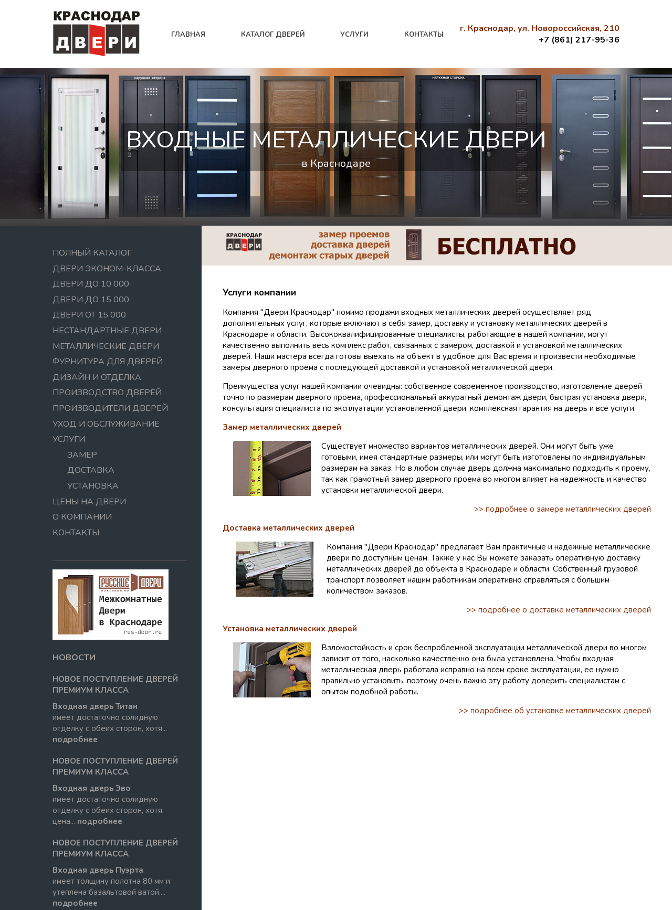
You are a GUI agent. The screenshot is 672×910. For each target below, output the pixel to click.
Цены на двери (89, 501)
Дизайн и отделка (96, 377)
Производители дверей (110, 408)
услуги (354, 34)
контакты (424, 34)
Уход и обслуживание (106, 424)
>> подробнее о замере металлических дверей (562, 509)
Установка (93, 486)
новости (74, 657)
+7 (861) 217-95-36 (579, 40)
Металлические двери (105, 346)
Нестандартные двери (107, 330)
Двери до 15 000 (90, 299)
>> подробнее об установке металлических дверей (555, 710)
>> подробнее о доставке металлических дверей (559, 610)
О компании (82, 517)
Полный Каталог (92, 253)
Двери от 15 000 (89, 315)
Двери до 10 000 (90, 284)
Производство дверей (107, 392)
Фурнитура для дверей (107, 361)
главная (188, 34)
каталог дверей (273, 34)
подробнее (75, 739)
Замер (82, 455)
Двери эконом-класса (106, 268)
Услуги (68, 439)
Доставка (90, 470)
